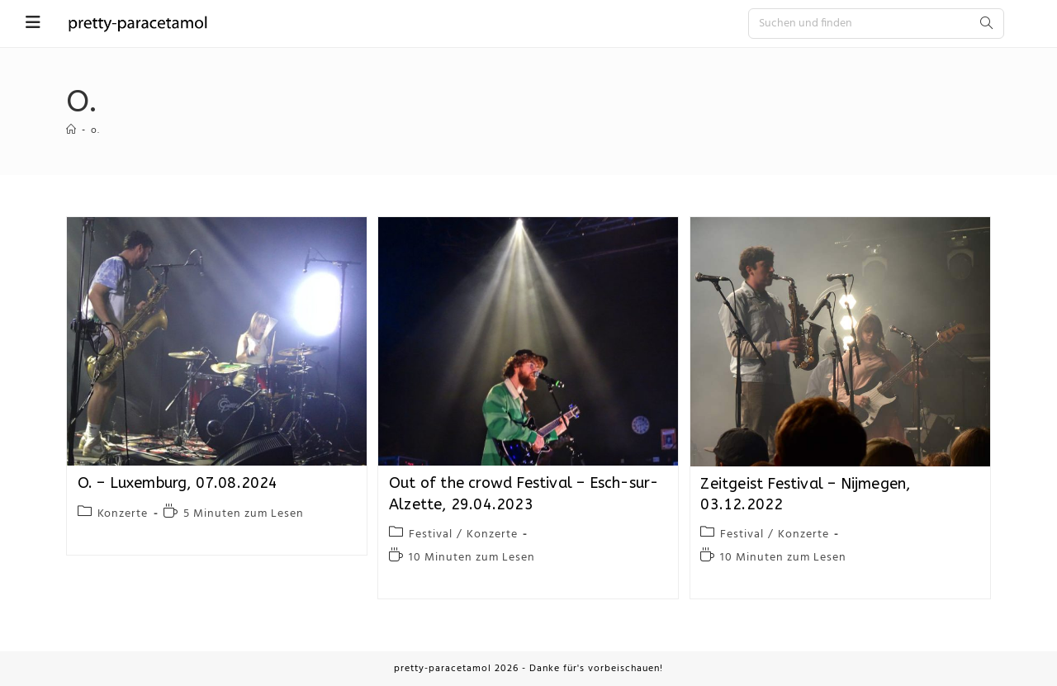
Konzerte (123, 513)
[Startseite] (71, 130)
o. (95, 130)
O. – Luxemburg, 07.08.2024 (178, 483)
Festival (431, 534)
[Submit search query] (987, 23)
